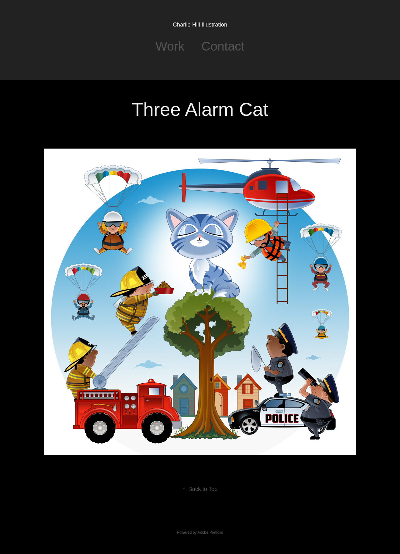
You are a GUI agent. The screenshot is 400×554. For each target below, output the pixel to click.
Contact (223, 46)
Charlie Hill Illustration (200, 25)
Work (170, 46)
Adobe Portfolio (210, 532)
